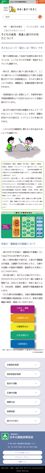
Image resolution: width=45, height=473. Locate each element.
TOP (5, 27)
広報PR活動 (21, 392)
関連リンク (22, 461)
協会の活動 (21, 383)
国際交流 (21, 402)
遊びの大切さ (16, 27)
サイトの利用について (22, 452)
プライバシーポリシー (22, 457)
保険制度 (21, 411)
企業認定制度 (21, 364)
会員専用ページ (40, 1)
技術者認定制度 (21, 374)
